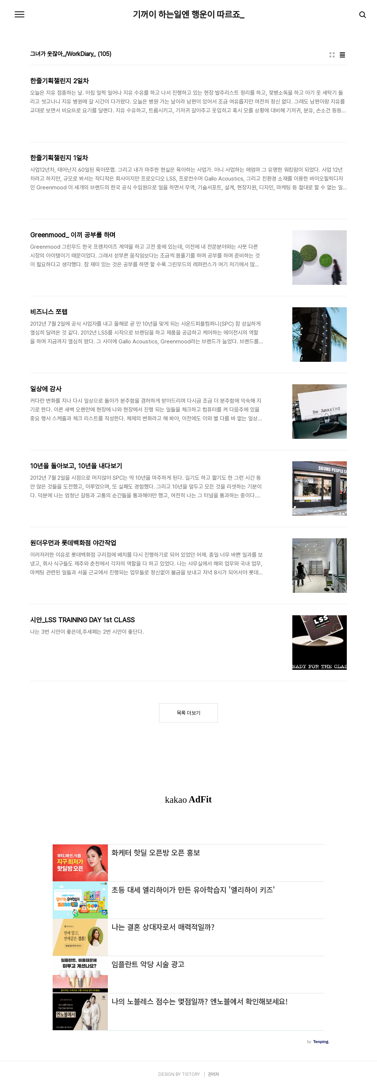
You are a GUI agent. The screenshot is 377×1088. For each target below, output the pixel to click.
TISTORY (191, 1074)
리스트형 (342, 54)
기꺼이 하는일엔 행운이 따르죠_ (188, 14)
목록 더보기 (188, 713)
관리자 (213, 1074)
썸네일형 (332, 54)
